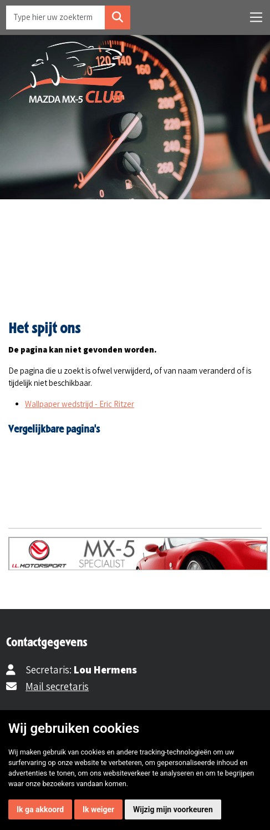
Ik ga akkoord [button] (40, 809)
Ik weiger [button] (98, 809)
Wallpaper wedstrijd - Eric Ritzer (79, 404)
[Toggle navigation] (256, 17)
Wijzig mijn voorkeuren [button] (173, 809)
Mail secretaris (57, 686)
